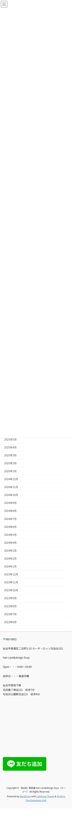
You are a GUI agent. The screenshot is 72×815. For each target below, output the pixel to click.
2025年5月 (10, 439)
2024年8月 (10, 511)
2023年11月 (11, 582)
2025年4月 (10, 447)
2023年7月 (10, 614)
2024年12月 (11, 479)
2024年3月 (10, 550)
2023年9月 (10, 598)
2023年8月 (10, 606)
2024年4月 (10, 542)
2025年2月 (10, 463)
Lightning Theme (45, 796)
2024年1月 (10, 566)
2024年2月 (10, 558)
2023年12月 (11, 574)
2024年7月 (10, 519)
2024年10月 (11, 495)
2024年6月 (10, 527)
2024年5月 (10, 535)
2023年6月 (10, 622)
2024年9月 (10, 503)
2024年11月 (11, 487)
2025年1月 (10, 471)
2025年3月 (10, 455)
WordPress (25, 796)
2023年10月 (11, 590)
